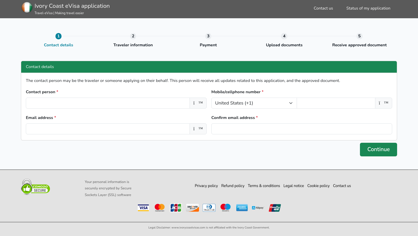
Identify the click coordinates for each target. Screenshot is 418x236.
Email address (41, 117)
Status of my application (368, 8)
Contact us (323, 8)
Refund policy (232, 186)
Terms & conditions (264, 186)
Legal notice (293, 186)
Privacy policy (206, 186)
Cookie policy (318, 186)
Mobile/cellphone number (237, 92)
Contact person (42, 92)
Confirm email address (234, 117)
